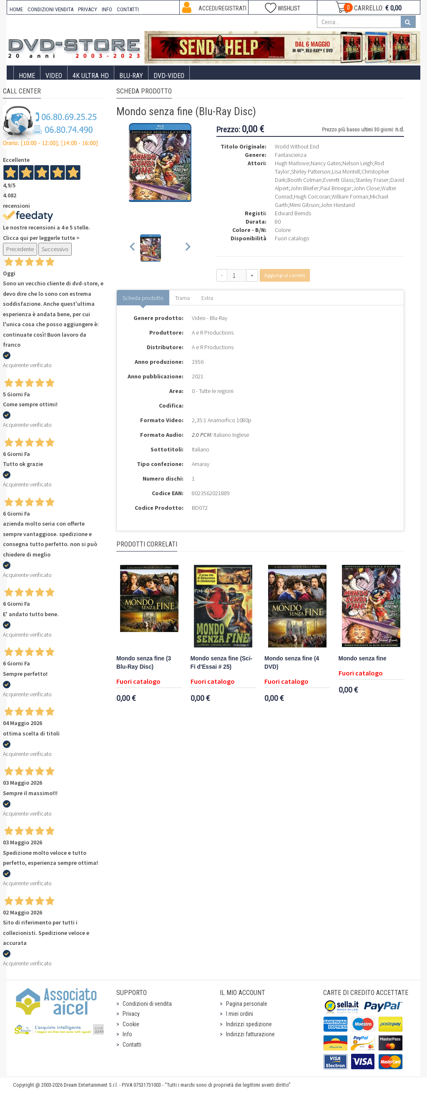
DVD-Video (168, 76)
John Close (366, 188)
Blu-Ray (131, 76)
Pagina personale (246, 1003)
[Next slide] (187, 248)
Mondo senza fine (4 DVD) (291, 662)
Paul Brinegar (336, 188)
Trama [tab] (182, 298)
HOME (16, 9)
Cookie (131, 1024)
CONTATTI (128, 9)
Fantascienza (290, 155)
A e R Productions (213, 332)
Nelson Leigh (357, 163)
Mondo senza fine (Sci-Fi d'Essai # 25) (222, 662)
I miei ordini (239, 1013)
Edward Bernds (293, 213)
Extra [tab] (207, 298)
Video (53, 76)
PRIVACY (87, 9)
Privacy (131, 1013)
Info (127, 1034)
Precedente (20, 249)
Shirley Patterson (310, 171)
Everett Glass (338, 180)
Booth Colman (304, 180)
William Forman (350, 196)
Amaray (200, 464)
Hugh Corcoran (312, 196)
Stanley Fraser (372, 180)
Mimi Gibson (304, 205)
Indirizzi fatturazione (250, 1034)
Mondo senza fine (363, 658)
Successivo (55, 249)
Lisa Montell (346, 171)
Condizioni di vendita (147, 1003)
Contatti (132, 1044)
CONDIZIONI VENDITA (50, 9)
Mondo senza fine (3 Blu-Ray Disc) (143, 662)
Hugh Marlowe (292, 163)
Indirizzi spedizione (249, 1024)
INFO (107, 9)
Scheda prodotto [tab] (143, 298)
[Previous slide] (132, 248)
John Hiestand (338, 205)
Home (27, 76)
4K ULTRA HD (91, 76)
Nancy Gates (326, 163)
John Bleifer (304, 188)
